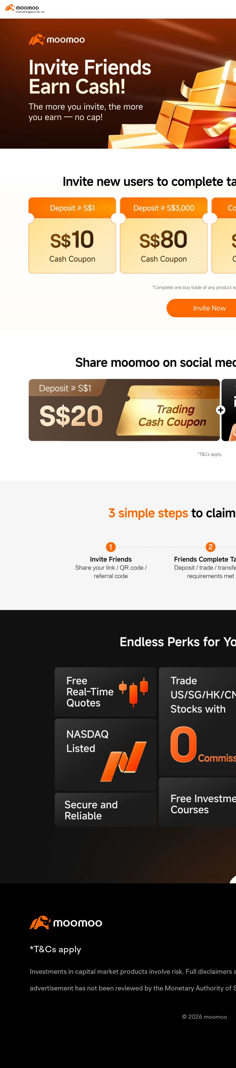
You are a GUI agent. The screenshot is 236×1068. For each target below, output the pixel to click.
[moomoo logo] (22, 7)
